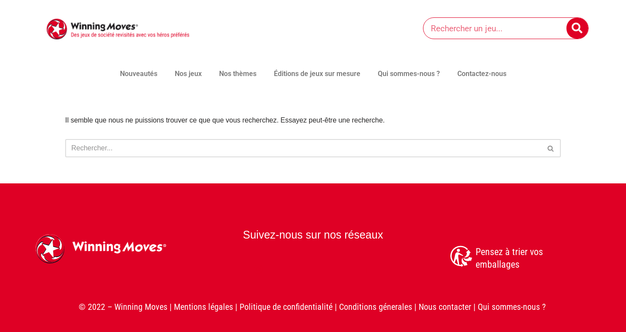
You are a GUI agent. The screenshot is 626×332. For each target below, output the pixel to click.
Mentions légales (203, 307)
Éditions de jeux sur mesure (317, 74)
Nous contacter (445, 307)
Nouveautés (138, 74)
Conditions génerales (375, 307)
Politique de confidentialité (286, 307)
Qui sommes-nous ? (409, 74)
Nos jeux (188, 74)
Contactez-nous (481, 74)
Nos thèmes (237, 74)
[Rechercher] (577, 28)
